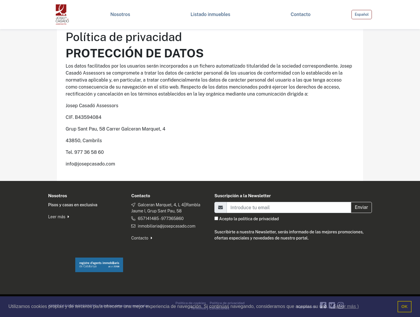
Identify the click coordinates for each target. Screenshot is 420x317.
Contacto (141, 238)
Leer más (58, 216)
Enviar (361, 207)
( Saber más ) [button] (344, 306)
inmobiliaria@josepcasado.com (166, 226)
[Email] (289, 207)
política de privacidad (258, 218)
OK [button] (404, 306)
